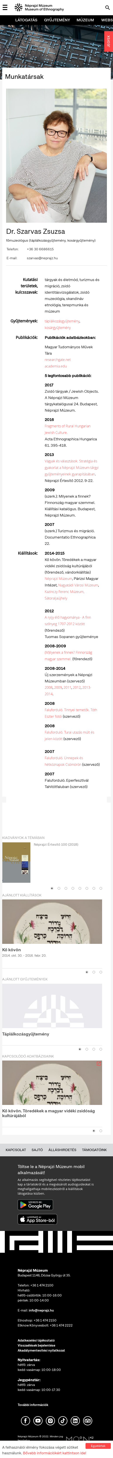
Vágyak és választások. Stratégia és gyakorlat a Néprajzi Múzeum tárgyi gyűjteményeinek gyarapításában (72, 467)
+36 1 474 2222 (61, 1325)
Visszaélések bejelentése (36, 1345)
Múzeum (85, 19)
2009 (58, 687)
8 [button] (100, 888)
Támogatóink (94, 1150)
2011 (67, 687)
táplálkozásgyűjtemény (62, 321)
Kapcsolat (16, 1150)
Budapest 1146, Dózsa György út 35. (44, 1275)
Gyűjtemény (57, 19)
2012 (77, 687)
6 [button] (87, 888)
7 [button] (93, 888)
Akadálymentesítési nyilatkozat (41, 1350)
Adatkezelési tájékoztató (36, 1340)
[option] (52, 863)
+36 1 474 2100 (41, 1285)
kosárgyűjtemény (58, 327)
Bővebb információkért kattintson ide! (54, 1453)
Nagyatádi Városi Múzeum (78, 585)
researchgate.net (58, 359)
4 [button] (73, 888)
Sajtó (37, 1150)
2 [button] (59, 888)
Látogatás (26, 19)
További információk (33, 1405)
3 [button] (66, 888)
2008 (49, 687)
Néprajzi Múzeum (58, 578)
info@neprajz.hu (41, 1310)
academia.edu (56, 366)
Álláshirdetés (62, 1150)
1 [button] (52, 888)
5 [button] (80, 888)
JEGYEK (109, 41)
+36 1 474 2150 (45, 1320)
